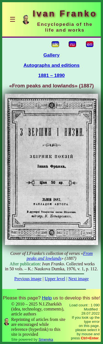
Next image (78, 278)
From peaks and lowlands (60, 256)
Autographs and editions (51, 65)
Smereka (45, 339)
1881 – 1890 (51, 75)
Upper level (54, 278)
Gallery (51, 55)
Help (47, 298)
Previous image (27, 278)
